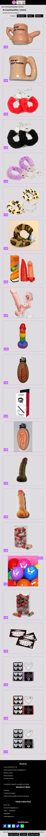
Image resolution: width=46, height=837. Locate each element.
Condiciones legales (9, 793)
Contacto (6, 790)
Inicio (3, 7)
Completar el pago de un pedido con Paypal (16, 784)
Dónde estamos (8, 775)
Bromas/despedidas (11, 7)
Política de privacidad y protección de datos (16, 796)
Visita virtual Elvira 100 (10, 767)
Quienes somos (8, 773)
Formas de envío (8, 778)
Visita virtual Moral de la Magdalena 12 (15, 770)
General (21, 7)
